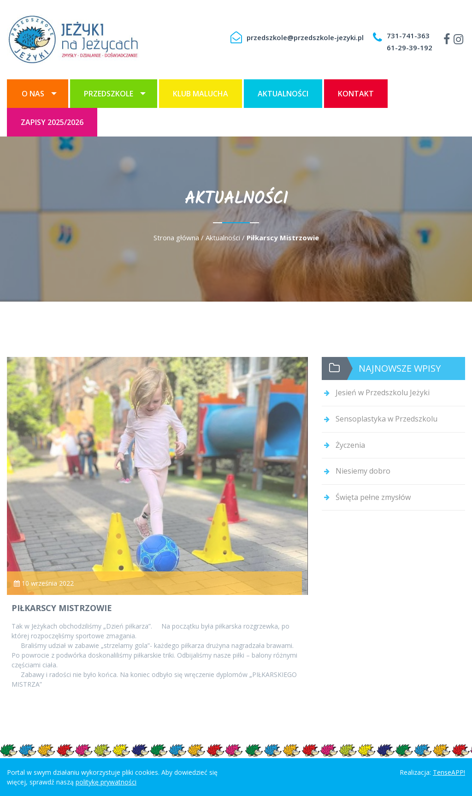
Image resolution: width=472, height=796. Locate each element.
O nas (33, 94)
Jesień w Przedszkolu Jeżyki (383, 392)
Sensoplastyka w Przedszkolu (386, 419)
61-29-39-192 (409, 47)
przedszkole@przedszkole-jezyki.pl (305, 37)
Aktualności (283, 94)
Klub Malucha (200, 94)
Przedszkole (108, 94)
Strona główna (176, 237)
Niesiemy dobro (363, 471)
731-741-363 (408, 35)
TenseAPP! (449, 772)
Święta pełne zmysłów (373, 497)
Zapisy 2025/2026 (52, 122)
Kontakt (356, 94)
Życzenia (350, 445)
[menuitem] (37, 93)
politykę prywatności (106, 782)
